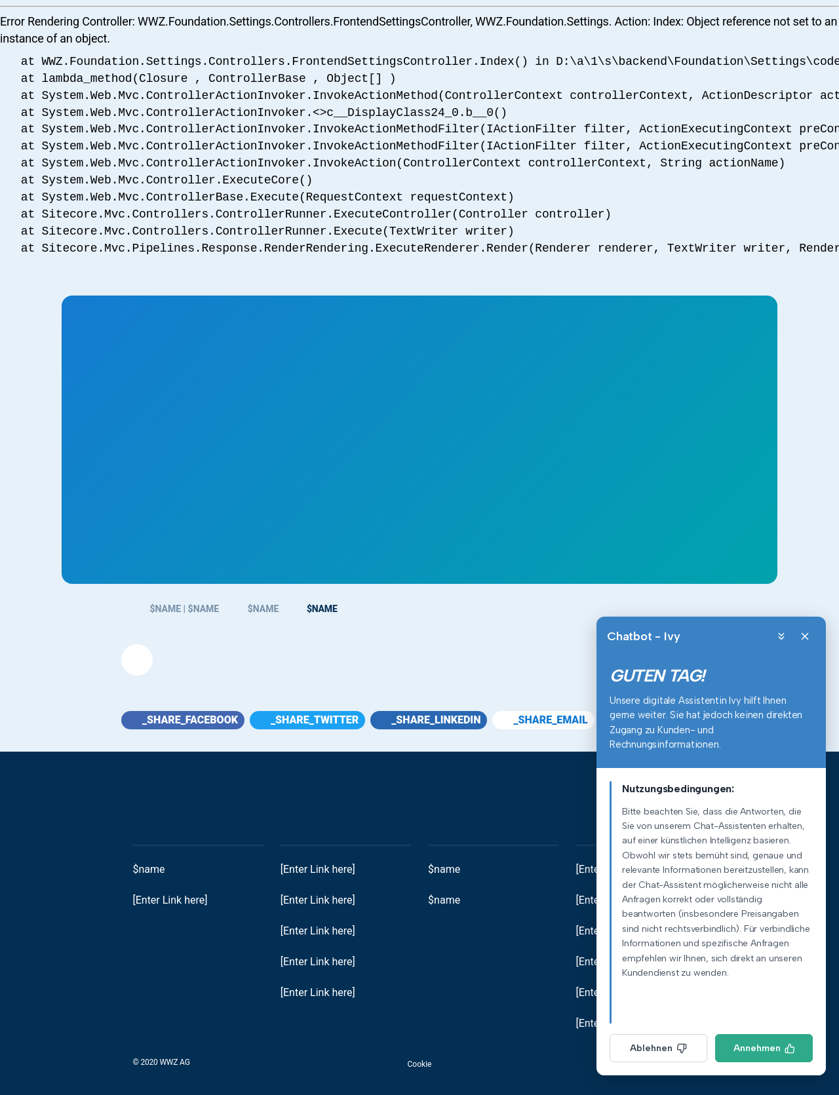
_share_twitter (307, 720)
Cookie (420, 1064)
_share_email (543, 720)
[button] (137, 660)
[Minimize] (781, 636)
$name (148, 869)
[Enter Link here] (169, 900)
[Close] (804, 636)
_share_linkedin (428, 720)
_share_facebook (183, 720)
